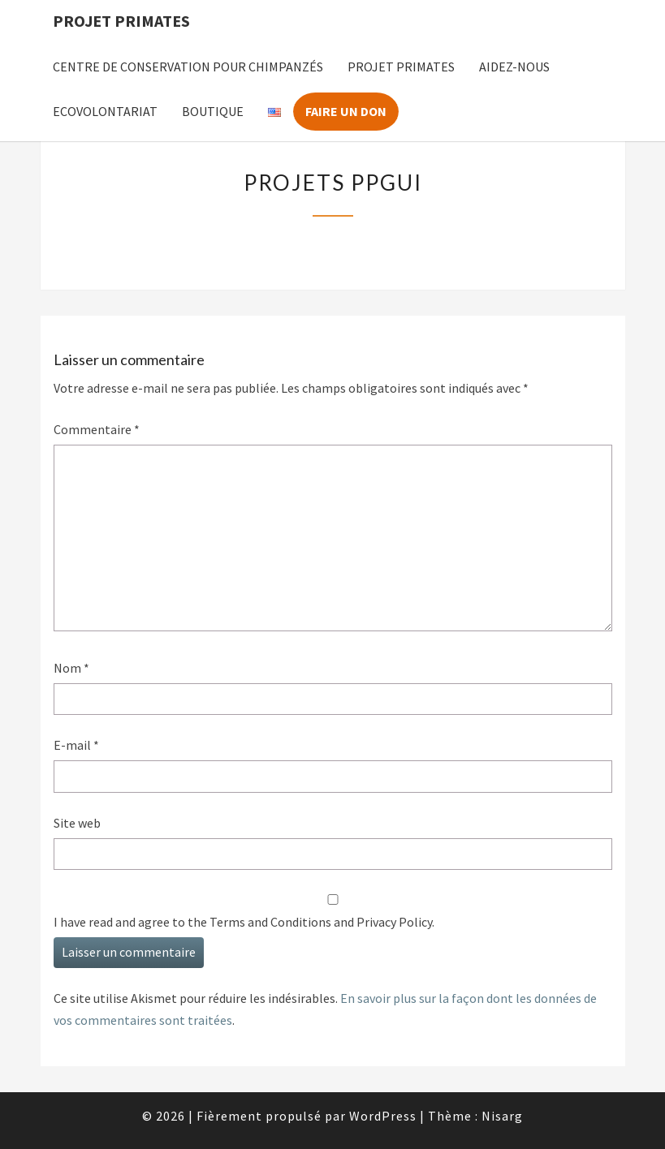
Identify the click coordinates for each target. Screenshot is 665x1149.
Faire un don (345, 111)
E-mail (76, 745)
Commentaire (97, 429)
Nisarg (502, 1116)
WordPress (383, 1116)
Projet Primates (121, 21)
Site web (77, 823)
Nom (71, 668)
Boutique (213, 111)
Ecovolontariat (105, 111)
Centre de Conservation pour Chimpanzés (188, 66)
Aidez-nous (514, 66)
